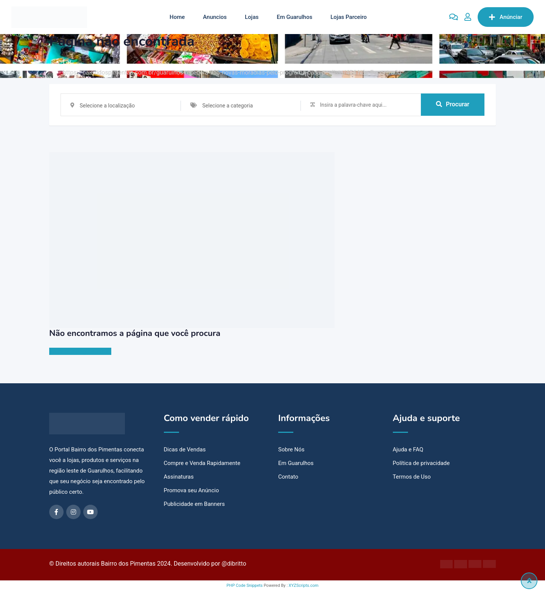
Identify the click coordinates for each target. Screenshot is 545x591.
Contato (288, 476)
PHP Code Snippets (245, 585)
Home (177, 17)
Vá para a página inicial (80, 351)
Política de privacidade (421, 463)
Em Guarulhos (294, 17)
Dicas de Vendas (185, 449)
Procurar (452, 104)
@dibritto (234, 563)
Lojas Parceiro (348, 17)
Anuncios (215, 17)
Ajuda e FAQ (408, 449)
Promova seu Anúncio (191, 490)
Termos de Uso (412, 476)
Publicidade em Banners (194, 504)
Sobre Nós (291, 449)
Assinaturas (179, 476)
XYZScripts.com (304, 585)
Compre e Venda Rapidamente (202, 463)
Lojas (251, 17)
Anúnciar (505, 17)
